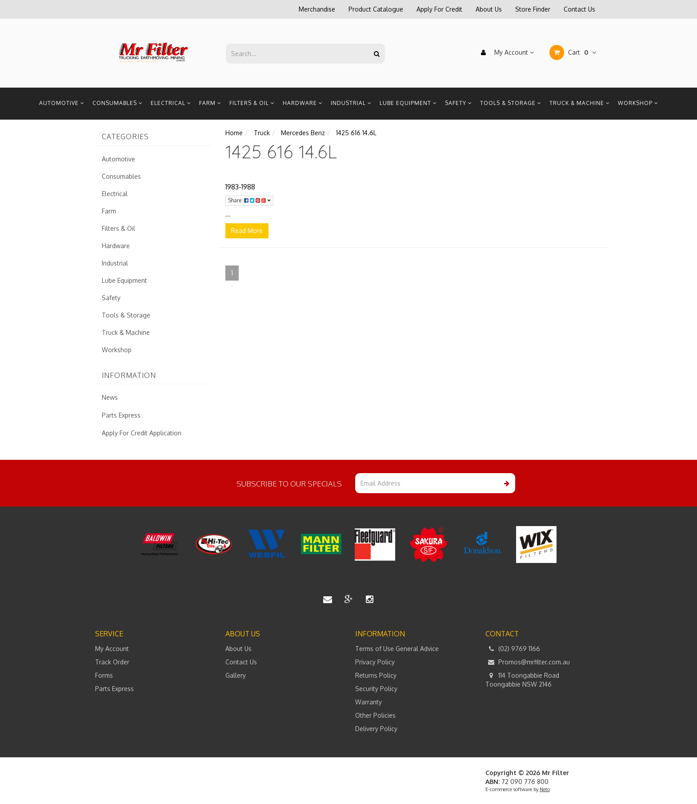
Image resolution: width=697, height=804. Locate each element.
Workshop (638, 103)
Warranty (368, 702)
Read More (247, 230)
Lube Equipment (408, 103)
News (110, 397)
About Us (489, 9)
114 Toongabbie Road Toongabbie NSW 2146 (522, 679)
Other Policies (375, 715)
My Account (505, 52)
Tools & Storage (510, 103)
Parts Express (121, 415)
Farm (210, 103)
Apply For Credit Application (141, 433)
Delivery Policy (376, 728)
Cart (572, 52)
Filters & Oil (252, 103)
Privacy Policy (375, 662)
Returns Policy (376, 675)
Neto (545, 789)
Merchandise (317, 9)
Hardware (303, 103)
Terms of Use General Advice (397, 648)
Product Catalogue (375, 9)
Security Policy (376, 688)
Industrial (351, 103)
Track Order (112, 662)
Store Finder (532, 9)
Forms (104, 675)
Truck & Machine (579, 103)
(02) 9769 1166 (512, 648)
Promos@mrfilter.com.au (527, 662)
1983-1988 (240, 186)
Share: (249, 200)
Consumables (117, 103)
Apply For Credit (439, 9)
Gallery (235, 675)
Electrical (171, 103)
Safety (458, 103)
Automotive (61, 103)
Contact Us (579, 9)
